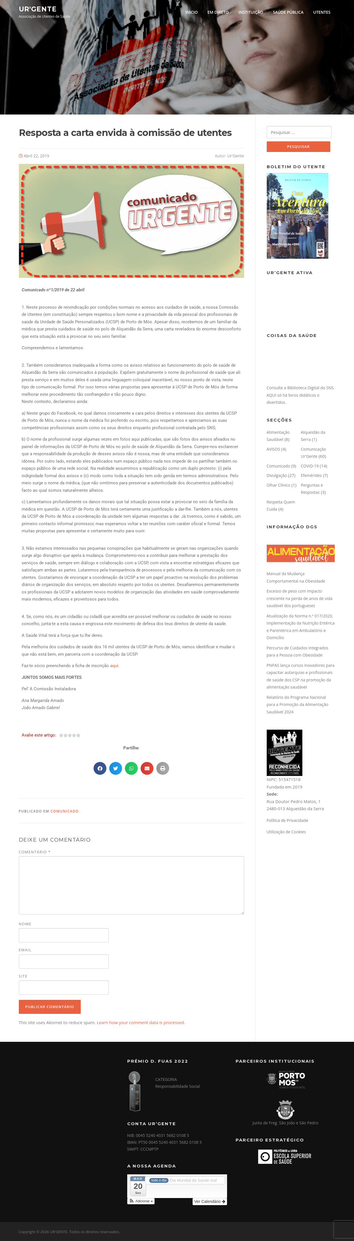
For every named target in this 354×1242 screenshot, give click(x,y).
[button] (100, 769)
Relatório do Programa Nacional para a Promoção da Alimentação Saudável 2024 (297, 706)
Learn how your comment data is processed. (141, 1023)
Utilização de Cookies (286, 833)
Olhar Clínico (278, 486)
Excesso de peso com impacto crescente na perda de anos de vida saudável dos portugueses (300, 600)
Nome (25, 925)
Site (23, 977)
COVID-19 (310, 467)
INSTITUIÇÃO (250, 12)
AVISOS (273, 450)
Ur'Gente (235, 157)
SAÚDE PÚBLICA (288, 12)
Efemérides (311, 476)
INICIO (191, 12)
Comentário (35, 852)
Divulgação (277, 476)
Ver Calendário (209, 1202)
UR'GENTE (38, 9)
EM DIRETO (218, 12)
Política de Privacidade (287, 821)
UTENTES (322, 12)
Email (25, 951)
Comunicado (64, 812)
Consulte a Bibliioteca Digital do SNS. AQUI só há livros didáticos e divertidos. (301, 396)
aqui (114, 666)
